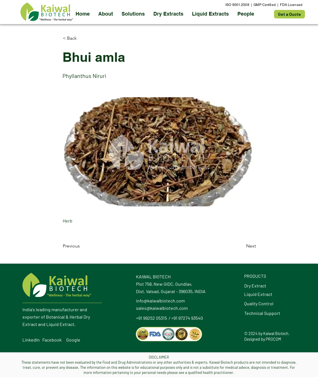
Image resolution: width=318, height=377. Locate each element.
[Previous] (81, 246)
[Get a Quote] (289, 14)
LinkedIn (31, 339)
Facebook (52, 339)
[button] (168, 14)
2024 (253, 333)
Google (73, 339)
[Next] (241, 246)
